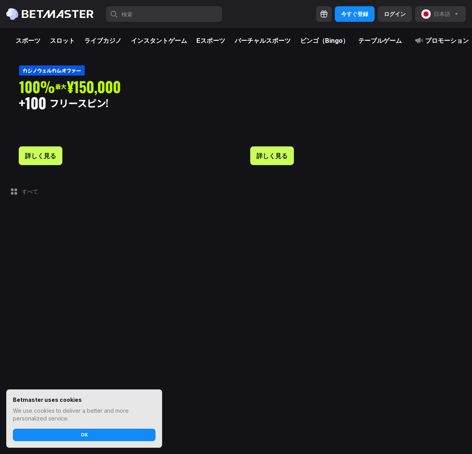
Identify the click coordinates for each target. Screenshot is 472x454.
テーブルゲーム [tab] (380, 40)
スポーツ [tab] (28, 40)
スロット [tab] (62, 40)
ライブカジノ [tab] (103, 40)
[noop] (440, 14)
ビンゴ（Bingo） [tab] (324, 40)
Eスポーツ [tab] (210, 40)
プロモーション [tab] (441, 40)
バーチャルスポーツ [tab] (263, 40)
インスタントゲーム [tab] (159, 40)
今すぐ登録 (354, 14)
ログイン (395, 14)
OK (84, 435)
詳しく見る (40, 156)
